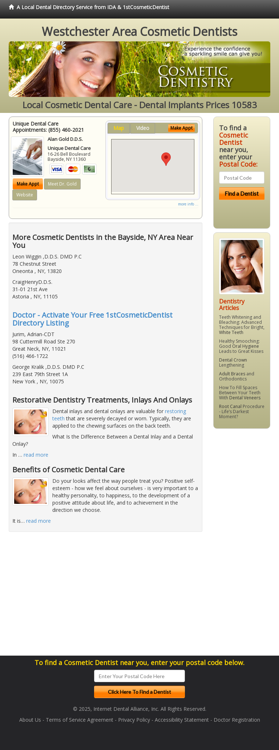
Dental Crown (233, 360)
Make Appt (28, 184)
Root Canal (230, 406)
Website (24, 195)
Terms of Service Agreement (79, 719)
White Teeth (231, 332)
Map (118, 128)
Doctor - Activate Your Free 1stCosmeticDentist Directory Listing (92, 319)
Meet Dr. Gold (62, 184)
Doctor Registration (237, 719)
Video (142, 128)
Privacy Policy (134, 719)
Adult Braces (232, 374)
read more (36, 454)
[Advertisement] (246, 545)
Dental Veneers (244, 398)
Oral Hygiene (245, 346)
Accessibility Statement (182, 719)
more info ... (188, 204)
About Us (30, 719)
